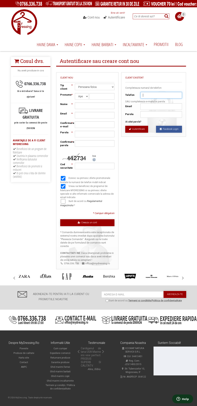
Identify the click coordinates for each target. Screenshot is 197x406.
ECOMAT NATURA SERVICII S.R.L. (133, 350)
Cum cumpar (60, 348)
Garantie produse (60, 362)
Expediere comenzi (60, 353)
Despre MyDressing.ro (24, 343)
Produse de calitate (23, 353)
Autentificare (114, 17)
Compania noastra (133, 343)
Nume (65, 104)
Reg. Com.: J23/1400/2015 (133, 362)
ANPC (24, 367)
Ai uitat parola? (133, 121)
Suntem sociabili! (169, 343)
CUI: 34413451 (132, 356)
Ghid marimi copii (60, 376)
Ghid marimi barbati (60, 371)
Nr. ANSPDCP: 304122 (133, 376)
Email (128, 106)
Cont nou (91, 17)
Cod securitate (65, 166)
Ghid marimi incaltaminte (60, 380)
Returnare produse (60, 357)
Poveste (24, 348)
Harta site (24, 357)
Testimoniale (96, 343)
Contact (24, 362)
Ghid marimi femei (60, 367)
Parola (129, 114)
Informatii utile (60, 343)
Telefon (129, 94)
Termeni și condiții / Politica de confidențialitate (60, 387)
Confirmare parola (65, 143)
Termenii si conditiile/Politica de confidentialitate (155, 300)
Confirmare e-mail (65, 124)
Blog (179, 44)
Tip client (65, 87)
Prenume (65, 95)
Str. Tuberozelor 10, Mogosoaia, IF (133, 370)
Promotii (161, 44)
